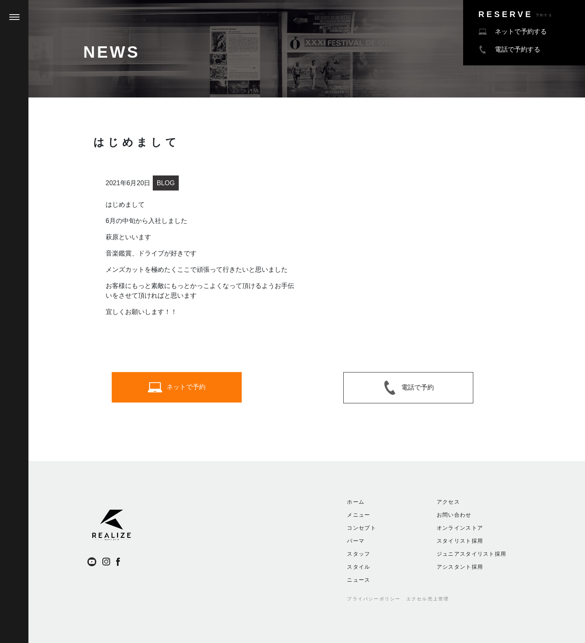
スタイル (358, 567)
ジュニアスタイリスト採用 (472, 554)
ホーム (355, 502)
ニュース (358, 580)
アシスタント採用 (460, 567)
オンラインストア (460, 528)
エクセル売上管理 (427, 598)
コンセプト (361, 528)
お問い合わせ (454, 515)
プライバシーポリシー (374, 598)
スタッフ (358, 554)
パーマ (355, 541)
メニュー (358, 515)
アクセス (448, 502)
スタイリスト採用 (460, 541)
